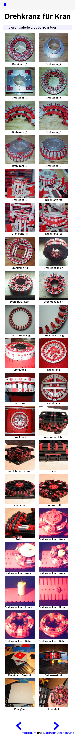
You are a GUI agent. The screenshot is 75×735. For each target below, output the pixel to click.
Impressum (28, 733)
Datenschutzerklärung (58, 733)
